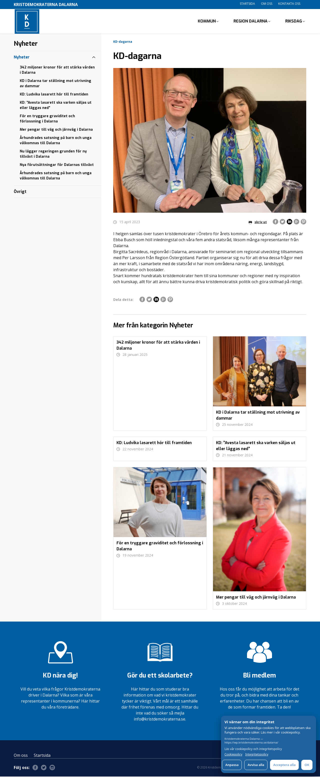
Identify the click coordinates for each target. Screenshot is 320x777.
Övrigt (20, 192)
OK (306, 765)
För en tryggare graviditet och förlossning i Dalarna (47, 119)
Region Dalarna (251, 21)
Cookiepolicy (233, 755)
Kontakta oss (289, 3)
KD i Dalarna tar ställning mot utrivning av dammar (55, 84)
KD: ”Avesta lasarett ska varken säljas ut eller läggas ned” (56, 106)
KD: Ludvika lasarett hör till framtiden (54, 94)
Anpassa (231, 765)
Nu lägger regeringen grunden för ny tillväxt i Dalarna (53, 154)
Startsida (247, 3)
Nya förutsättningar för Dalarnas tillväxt (57, 165)
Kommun (207, 21)
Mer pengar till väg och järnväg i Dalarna (56, 130)
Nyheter (22, 57)
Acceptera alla (284, 765)
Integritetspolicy (256, 755)
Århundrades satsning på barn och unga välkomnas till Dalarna (56, 141)
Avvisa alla (256, 765)
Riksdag (293, 21)
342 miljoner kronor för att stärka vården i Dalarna (57, 70)
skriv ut (257, 223)
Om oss (266, 3)
